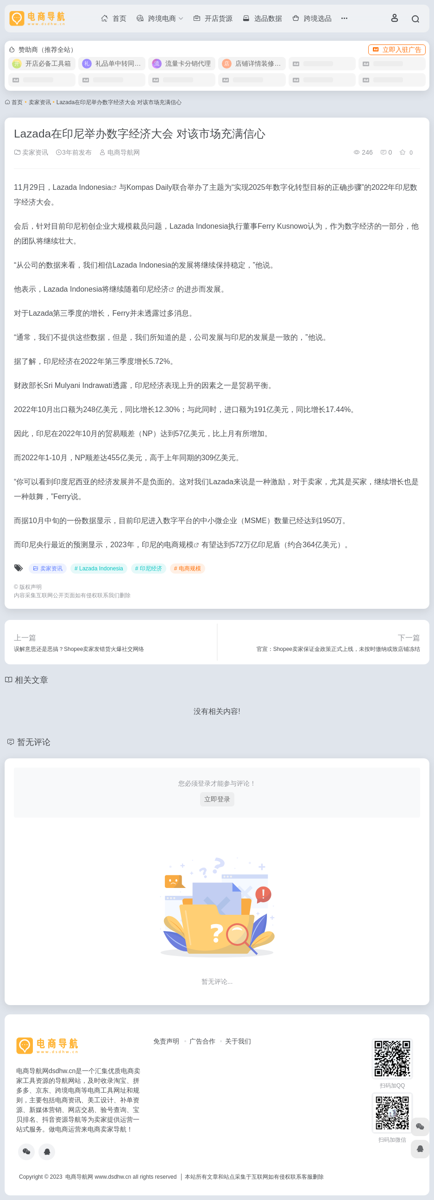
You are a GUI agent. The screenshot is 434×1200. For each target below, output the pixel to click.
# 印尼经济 (148, 568)
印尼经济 (154, 289)
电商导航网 (119, 152)
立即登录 (217, 799)
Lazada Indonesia (82, 187)
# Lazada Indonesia (99, 568)
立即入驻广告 (396, 49)
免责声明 (166, 1041)
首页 (17, 102)
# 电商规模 (187, 568)
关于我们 (238, 1041)
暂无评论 (33, 742)
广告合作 (202, 1041)
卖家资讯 (40, 102)
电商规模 (179, 545)
